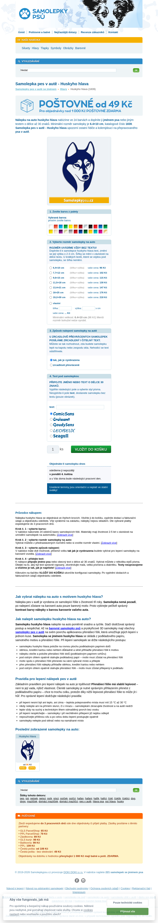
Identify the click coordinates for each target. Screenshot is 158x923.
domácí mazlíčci (68, 801)
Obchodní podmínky (76, 888)
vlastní (56, 303)
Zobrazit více (65, 534)
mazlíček (32, 801)
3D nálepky (26, 897)
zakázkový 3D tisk (62, 900)
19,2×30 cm (59, 297)
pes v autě (85, 801)
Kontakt (113, 32)
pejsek (34, 798)
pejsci (42, 798)
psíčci (72, 798)
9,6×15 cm (58, 277)
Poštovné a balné (39, 32)
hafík (96, 798)
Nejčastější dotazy (65, 32)
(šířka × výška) (77, 267)
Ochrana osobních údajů (104, 888)
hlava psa (98, 801)
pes (22, 798)
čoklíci (125, 798)
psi (27, 798)
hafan (80, 798)
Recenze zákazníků (92, 32)
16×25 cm (58, 292)
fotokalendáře (10, 897)
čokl (110, 798)
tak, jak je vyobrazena (66, 360)
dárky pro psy (146, 897)
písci (56, 798)
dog (133, 798)
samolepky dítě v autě (123, 897)
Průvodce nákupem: (29, 512)
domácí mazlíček (48, 801)
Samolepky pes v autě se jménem (36, 89)
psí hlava (110, 801)
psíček (64, 798)
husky (120, 801)
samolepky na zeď (74, 897)
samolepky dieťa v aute (49, 897)
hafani (88, 798)
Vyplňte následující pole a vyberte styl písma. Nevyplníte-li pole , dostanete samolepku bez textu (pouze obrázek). (77, 389)
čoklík (117, 798)
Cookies (125, 888)
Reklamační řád (141, 888)
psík (49, 798)
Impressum (79, 892)
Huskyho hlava (27, 736)
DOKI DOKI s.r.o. (73, 872)
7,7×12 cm (58, 272)
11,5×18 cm (59, 282)
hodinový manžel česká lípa (90, 900)
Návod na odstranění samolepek (44, 888)
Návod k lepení (15, 888)
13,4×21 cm (59, 287)
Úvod (21, 32)
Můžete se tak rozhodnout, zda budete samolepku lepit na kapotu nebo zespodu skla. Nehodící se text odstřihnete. (79, 344)
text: (52, 406)
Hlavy (63, 89)
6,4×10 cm (58, 267)
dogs (23, 801)
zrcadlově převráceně (66, 365)
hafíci (104, 798)
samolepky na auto (98, 897)
